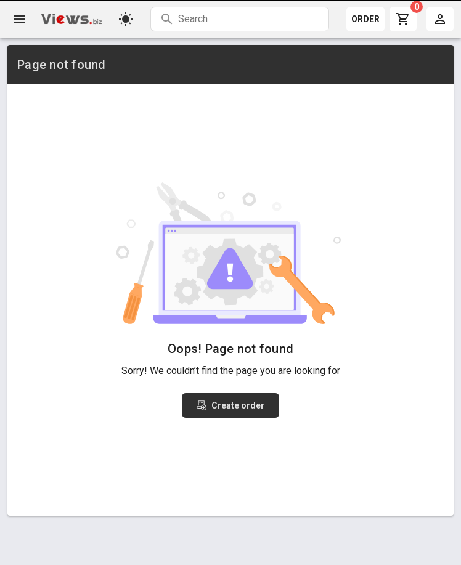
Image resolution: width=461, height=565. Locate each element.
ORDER (365, 19)
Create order (230, 405)
